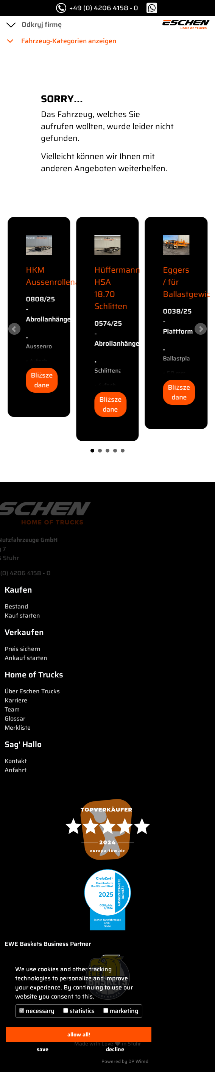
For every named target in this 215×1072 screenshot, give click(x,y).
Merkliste (18, 727)
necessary (37, 1011)
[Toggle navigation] (10, 24)
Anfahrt (15, 770)
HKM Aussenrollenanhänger (68, 276)
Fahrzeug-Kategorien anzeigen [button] (61, 41)
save (42, 1049)
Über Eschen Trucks (32, 691)
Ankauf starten (26, 658)
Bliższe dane (42, 380)
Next (201, 329)
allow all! (78, 1034)
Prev (14, 329)
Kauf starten (22, 615)
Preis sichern (23, 649)
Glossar (15, 718)
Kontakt (16, 761)
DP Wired (138, 1061)
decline (115, 1049)
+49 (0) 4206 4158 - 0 (97, 8)
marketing (120, 1011)
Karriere (16, 700)
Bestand (16, 606)
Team (12, 709)
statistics (79, 1011)
